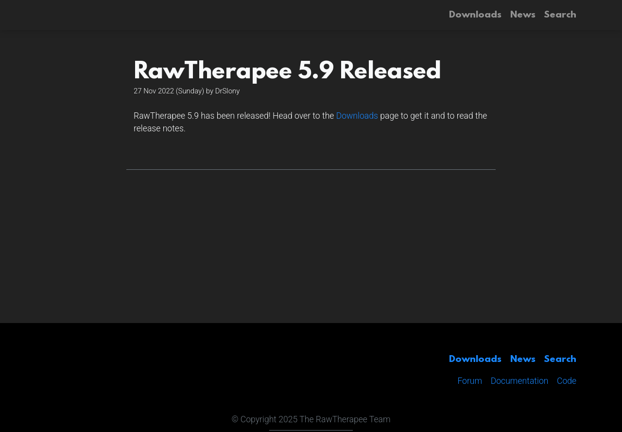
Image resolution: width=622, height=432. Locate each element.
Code (566, 381)
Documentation (520, 381)
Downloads (357, 116)
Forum (469, 381)
